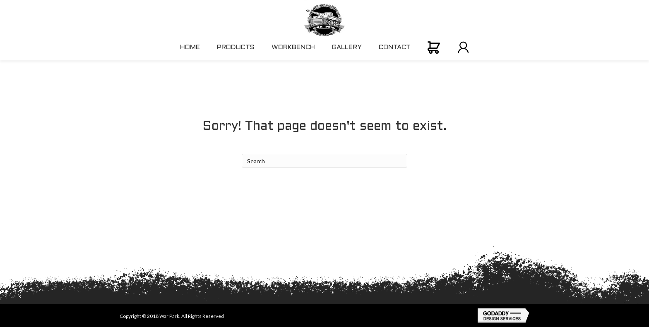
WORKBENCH (293, 47)
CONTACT (395, 47)
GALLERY (347, 47)
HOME (190, 47)
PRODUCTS (236, 47)
